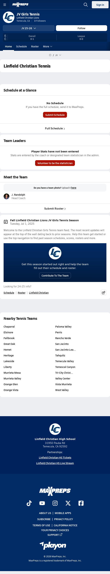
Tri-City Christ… (64, 372)
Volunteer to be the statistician (55, 163)
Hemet (7, 349)
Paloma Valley (63, 326)
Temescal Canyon (65, 367)
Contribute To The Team (55, 275)
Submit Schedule (55, 115)
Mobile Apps (63, 513)
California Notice (65, 525)
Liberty (8, 367)
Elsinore (8, 332)
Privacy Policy (63, 519)
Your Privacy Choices (55, 530)
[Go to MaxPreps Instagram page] (55, 503)
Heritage (9, 355)
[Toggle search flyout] (85, 4)
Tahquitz (60, 355)
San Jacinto (62, 344)
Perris (58, 332)
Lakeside (9, 361)
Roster (35, 46)
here (73, 187)
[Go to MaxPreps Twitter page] (68, 503)
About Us (45, 513)
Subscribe (44, 519)
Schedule (21, 46)
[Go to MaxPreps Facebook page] (81, 503)
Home (8, 46)
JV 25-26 (28, 28)
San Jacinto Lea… (65, 349)
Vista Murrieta (63, 384)
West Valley (62, 390)
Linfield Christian (39, 292)
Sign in (100, 4)
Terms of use (41, 525)
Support (55, 535)
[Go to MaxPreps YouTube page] (42, 503)
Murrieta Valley (12, 378)
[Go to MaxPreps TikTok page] (29, 503)
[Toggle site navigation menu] (4, 4)
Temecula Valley (64, 361)
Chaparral (9, 326)
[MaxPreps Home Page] (50, 55)
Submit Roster (55, 208)
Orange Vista (11, 390)
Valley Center (62, 378)
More (47, 46)
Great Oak (9, 344)
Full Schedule (55, 128)
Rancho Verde (63, 338)
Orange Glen (11, 384)
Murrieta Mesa (12, 372)
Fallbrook (9, 338)
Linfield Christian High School (55, 432)
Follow (81, 28)
